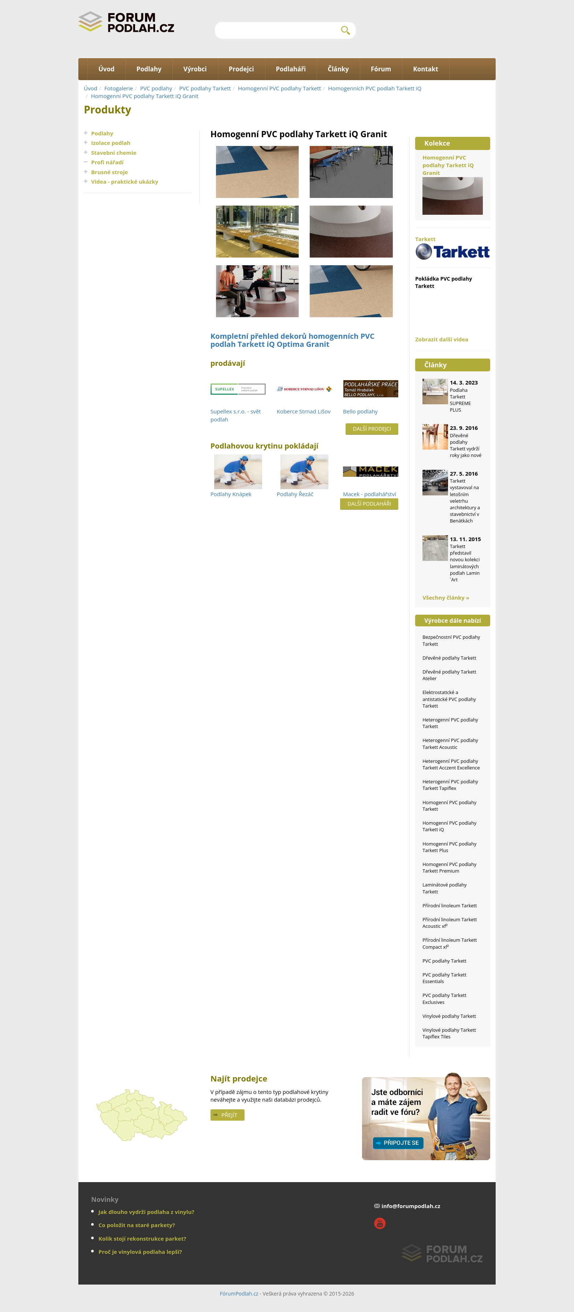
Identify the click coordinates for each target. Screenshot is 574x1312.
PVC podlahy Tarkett (205, 88)
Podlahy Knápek (230, 494)
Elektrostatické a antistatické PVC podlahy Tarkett (449, 699)
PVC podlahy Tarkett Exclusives (444, 998)
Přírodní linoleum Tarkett (449, 905)
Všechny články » (445, 597)
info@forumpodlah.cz (410, 1206)
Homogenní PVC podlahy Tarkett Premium (449, 867)
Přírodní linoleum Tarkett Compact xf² (449, 943)
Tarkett (452, 247)
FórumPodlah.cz (239, 1293)
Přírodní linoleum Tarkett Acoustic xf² (449, 922)
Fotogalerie (118, 88)
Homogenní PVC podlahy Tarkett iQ (449, 826)
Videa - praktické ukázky (124, 181)
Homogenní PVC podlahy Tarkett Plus (449, 847)
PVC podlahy (156, 88)
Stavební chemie (114, 152)
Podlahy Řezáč (295, 494)
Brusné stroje (109, 172)
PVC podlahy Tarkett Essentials (444, 978)
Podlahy (102, 133)
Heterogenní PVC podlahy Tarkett (450, 723)
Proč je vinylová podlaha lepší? (140, 1251)
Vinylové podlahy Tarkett (449, 1016)
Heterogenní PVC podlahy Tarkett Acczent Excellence (451, 764)
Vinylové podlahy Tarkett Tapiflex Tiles (449, 1033)
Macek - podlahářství (369, 494)
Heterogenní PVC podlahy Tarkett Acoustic (450, 743)
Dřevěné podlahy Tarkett (449, 658)
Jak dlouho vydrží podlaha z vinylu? (146, 1211)
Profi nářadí (107, 162)
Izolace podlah (110, 142)
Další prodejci (372, 428)
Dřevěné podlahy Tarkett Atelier (449, 675)
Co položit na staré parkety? (136, 1225)
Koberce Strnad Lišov (304, 411)
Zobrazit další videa (441, 339)
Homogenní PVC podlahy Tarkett (279, 88)
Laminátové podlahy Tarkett (444, 888)
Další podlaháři (369, 503)
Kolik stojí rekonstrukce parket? (142, 1238)
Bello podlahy (360, 411)
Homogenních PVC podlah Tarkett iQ (374, 88)
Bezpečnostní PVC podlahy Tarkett (451, 640)
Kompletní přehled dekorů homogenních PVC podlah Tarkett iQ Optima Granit (292, 340)
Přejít (229, 1114)
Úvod (90, 88)
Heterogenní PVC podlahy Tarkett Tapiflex (450, 784)
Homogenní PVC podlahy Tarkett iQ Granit (144, 96)
